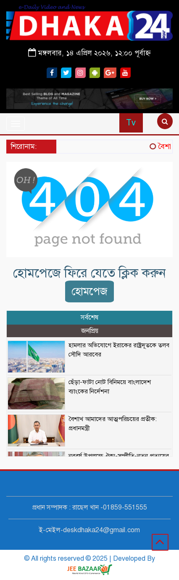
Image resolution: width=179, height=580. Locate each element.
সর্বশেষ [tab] (89, 317)
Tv (131, 122)
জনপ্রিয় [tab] (89, 331)
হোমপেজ (89, 291)
